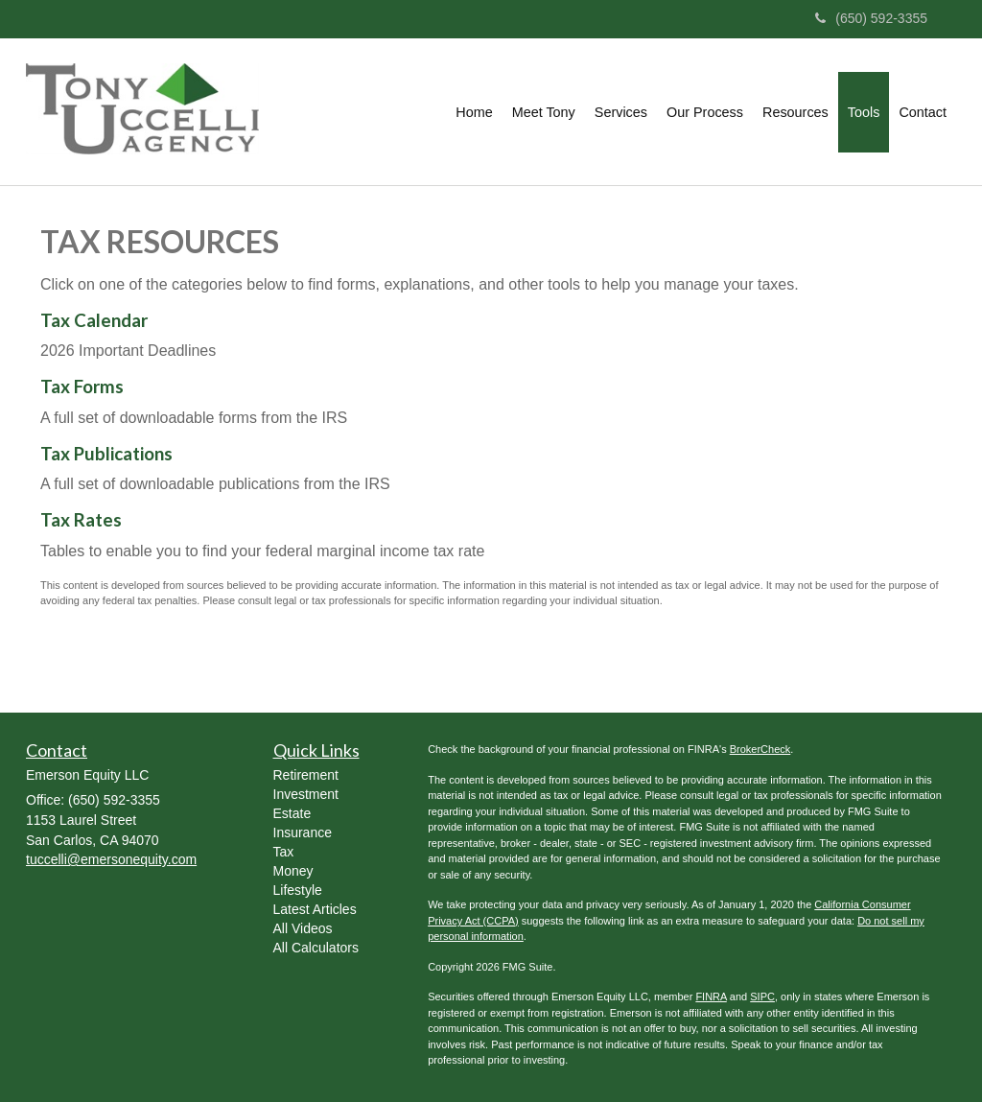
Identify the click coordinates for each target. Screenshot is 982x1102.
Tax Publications (106, 453)
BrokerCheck (760, 749)
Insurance (302, 832)
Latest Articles (315, 909)
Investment (306, 794)
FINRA (710, 996)
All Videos (303, 928)
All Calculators (316, 947)
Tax (283, 851)
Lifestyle (297, 890)
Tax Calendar (94, 320)
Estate (292, 813)
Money (293, 871)
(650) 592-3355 (871, 18)
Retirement (306, 775)
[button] (544, 112)
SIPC (762, 996)
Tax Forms (82, 386)
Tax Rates (81, 519)
